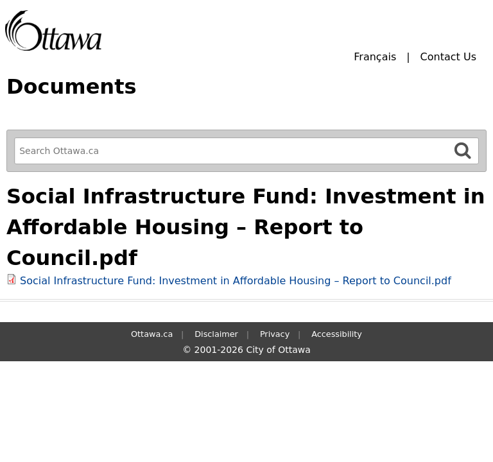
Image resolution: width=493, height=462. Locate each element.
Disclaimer (216, 334)
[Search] (463, 150)
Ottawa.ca (152, 334)
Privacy (275, 334)
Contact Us (448, 57)
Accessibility (336, 334)
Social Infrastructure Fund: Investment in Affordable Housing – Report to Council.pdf (235, 281)
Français (375, 57)
